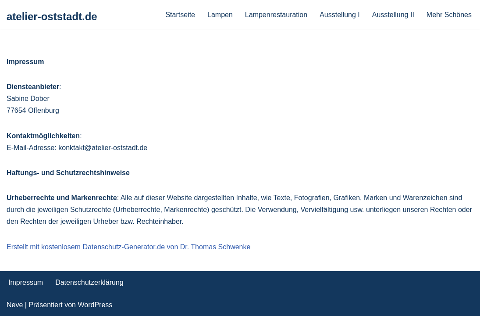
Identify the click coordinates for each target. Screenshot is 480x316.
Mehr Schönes (449, 14)
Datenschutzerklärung (89, 282)
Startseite (180, 14)
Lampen (220, 14)
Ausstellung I (340, 14)
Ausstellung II (393, 14)
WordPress (95, 305)
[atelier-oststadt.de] (52, 17)
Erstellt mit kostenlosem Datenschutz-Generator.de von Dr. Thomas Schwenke (128, 247)
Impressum (25, 282)
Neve (15, 305)
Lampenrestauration (276, 14)
